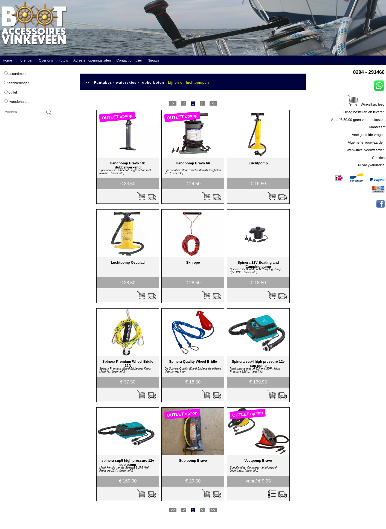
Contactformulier (129, 60)
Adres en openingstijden (92, 60)
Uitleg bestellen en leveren (364, 112)
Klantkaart (377, 127)
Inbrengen (25, 60)
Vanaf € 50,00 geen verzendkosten (357, 120)
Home (7, 60)
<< (88, 82)
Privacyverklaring (371, 165)
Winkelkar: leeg (365, 104)
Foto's (63, 60)
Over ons (46, 60)
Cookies (378, 158)
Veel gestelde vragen (368, 135)
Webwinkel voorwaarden (366, 150)
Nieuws (153, 60)
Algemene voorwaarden (366, 142)
